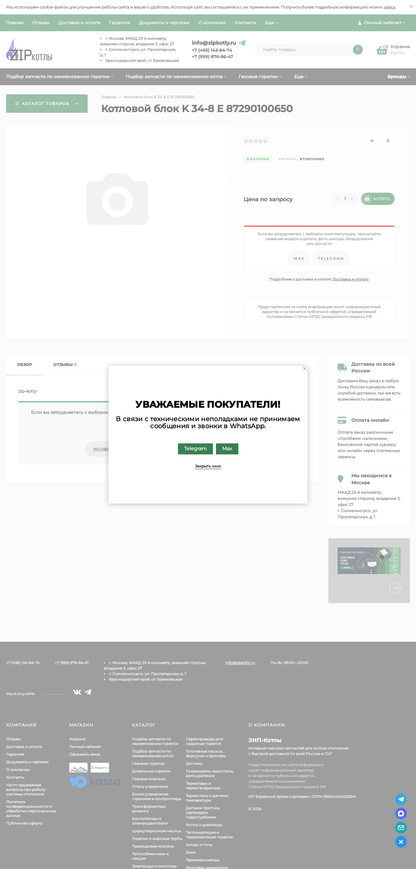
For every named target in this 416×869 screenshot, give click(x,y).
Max (227, 449)
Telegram (195, 449)
